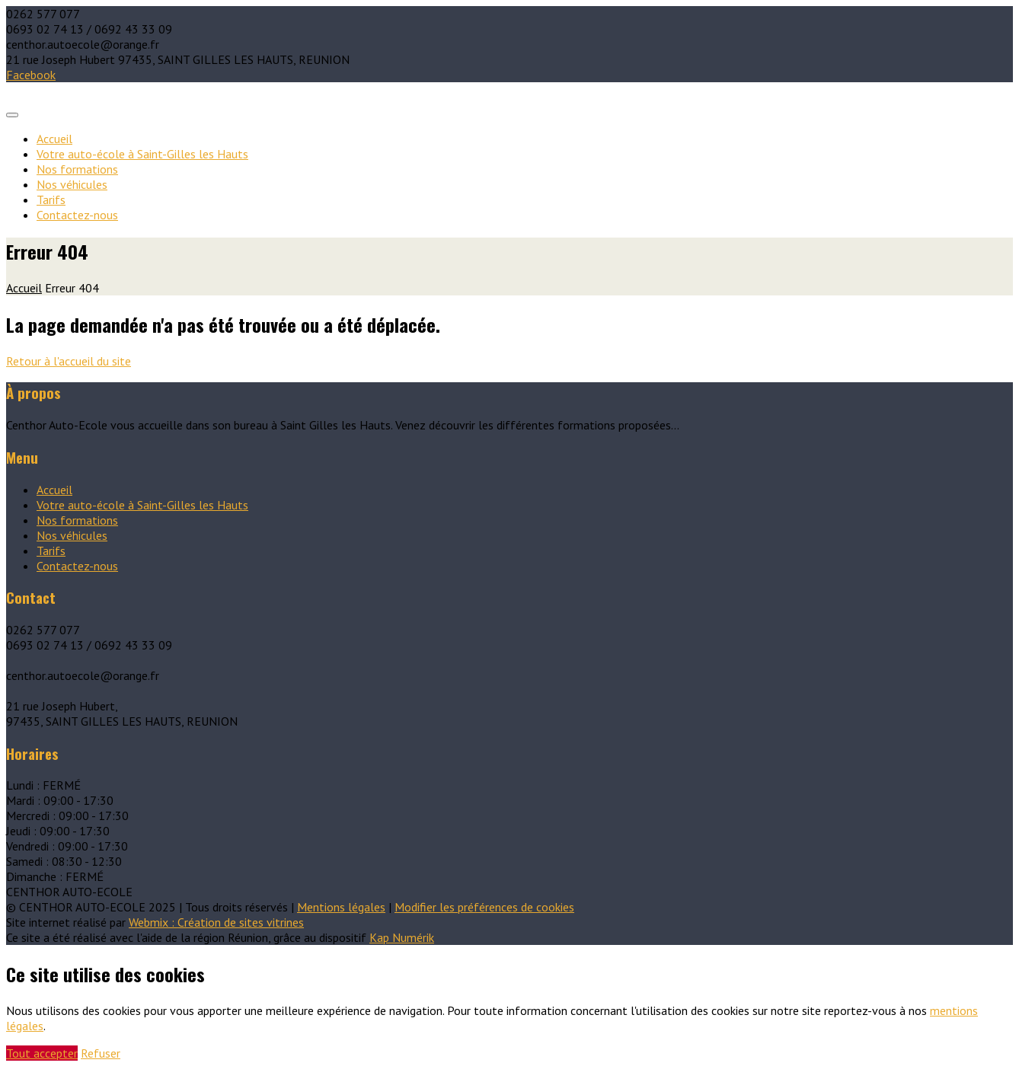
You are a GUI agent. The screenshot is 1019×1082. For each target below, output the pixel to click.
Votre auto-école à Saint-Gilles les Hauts (142, 153)
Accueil (54, 138)
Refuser (100, 1053)
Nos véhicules (72, 184)
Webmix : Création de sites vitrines (216, 922)
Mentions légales (341, 906)
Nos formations (77, 169)
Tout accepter (42, 1053)
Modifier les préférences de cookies (484, 906)
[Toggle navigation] (12, 115)
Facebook (31, 74)
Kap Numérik (401, 937)
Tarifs (51, 199)
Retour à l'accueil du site (68, 361)
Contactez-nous (77, 214)
